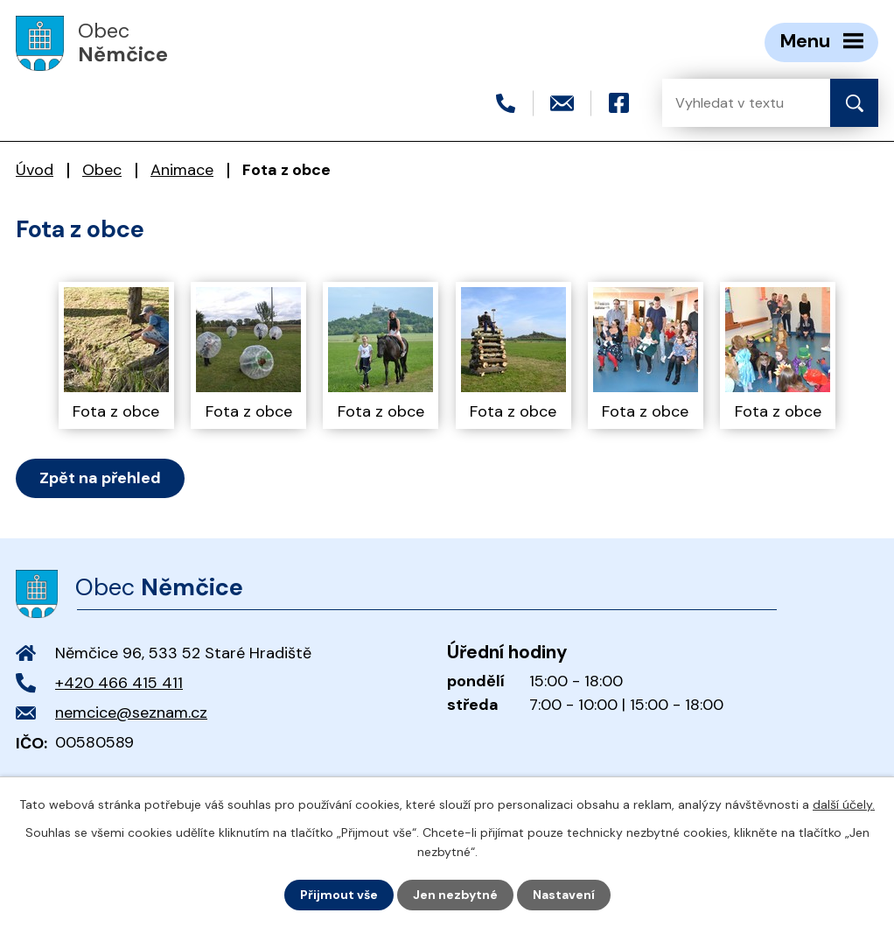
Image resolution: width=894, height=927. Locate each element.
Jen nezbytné (455, 894)
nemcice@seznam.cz (131, 712)
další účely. (844, 804)
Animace (181, 169)
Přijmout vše (339, 894)
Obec (102, 169)
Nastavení (564, 894)
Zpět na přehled (100, 477)
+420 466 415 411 (119, 682)
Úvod (34, 169)
